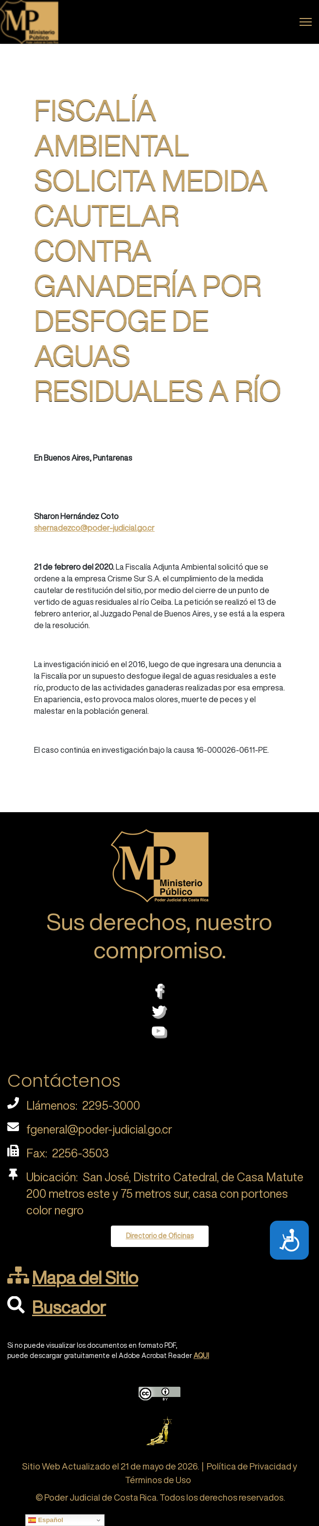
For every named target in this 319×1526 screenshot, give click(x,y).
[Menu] (306, 22)
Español (45, 1520)
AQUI (201, 1355)
